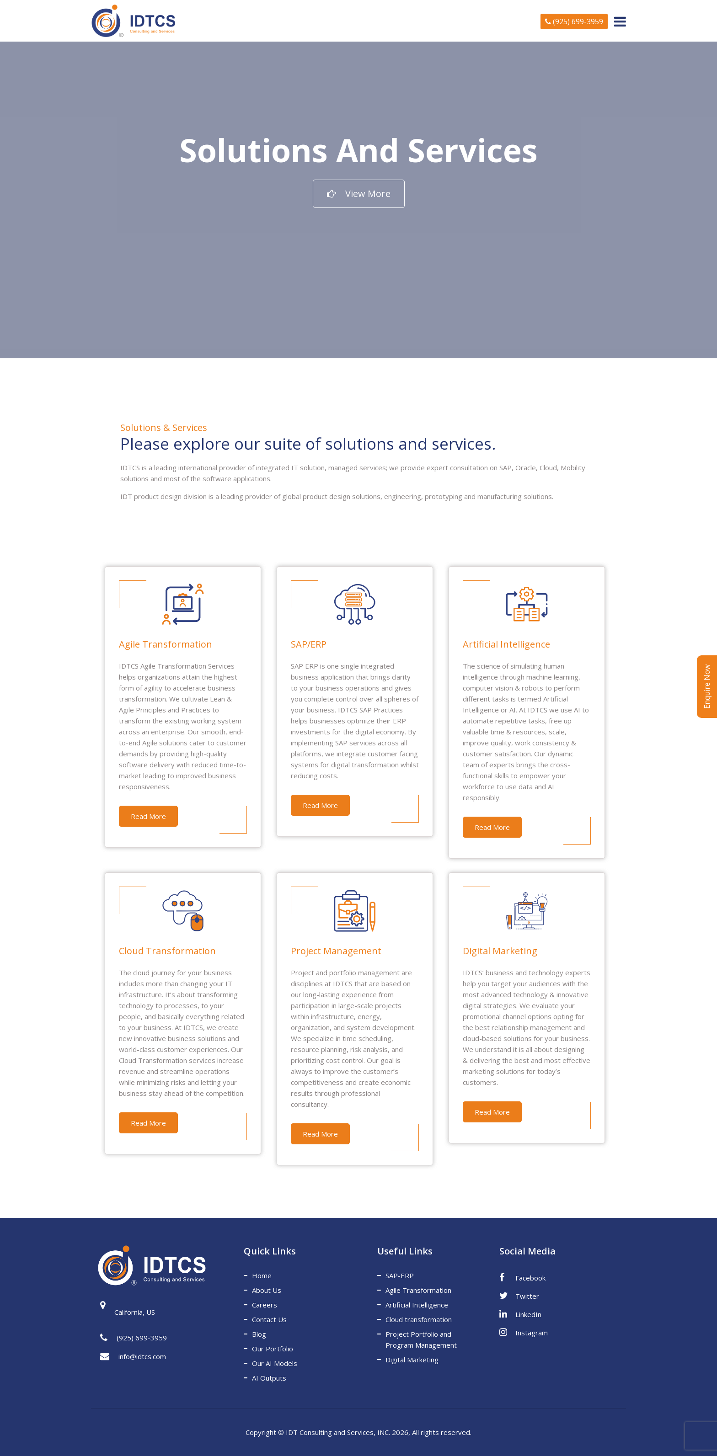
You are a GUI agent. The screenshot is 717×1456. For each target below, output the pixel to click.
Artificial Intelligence (416, 1304)
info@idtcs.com (133, 1357)
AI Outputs (269, 1377)
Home (262, 1275)
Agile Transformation (418, 1290)
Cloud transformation (418, 1319)
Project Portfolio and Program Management (421, 1339)
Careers (264, 1304)
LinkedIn (520, 1314)
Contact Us (269, 1319)
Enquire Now (707, 686)
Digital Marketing (412, 1359)
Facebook (522, 1277)
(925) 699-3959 (574, 21)
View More (359, 193)
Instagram (523, 1332)
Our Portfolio (272, 1348)
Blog (259, 1334)
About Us (266, 1290)
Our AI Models (274, 1363)
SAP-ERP (399, 1275)
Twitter (519, 1295)
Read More (148, 816)
